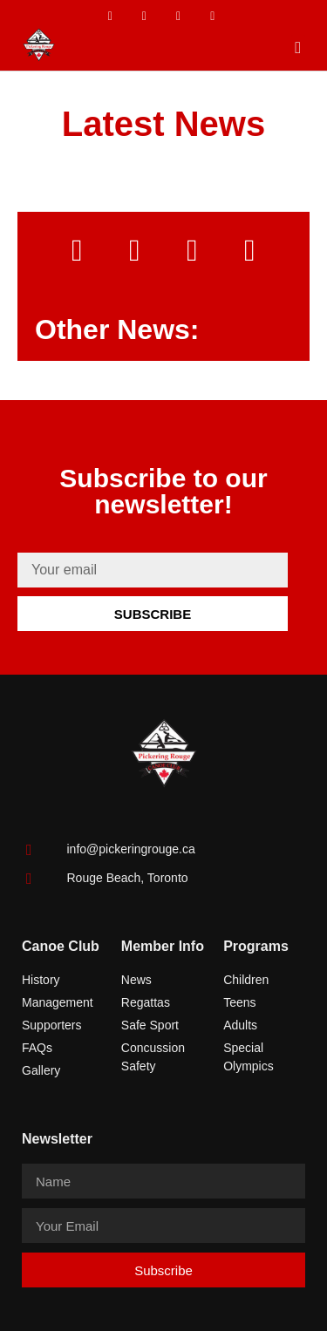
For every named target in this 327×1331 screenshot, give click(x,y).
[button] (298, 47)
